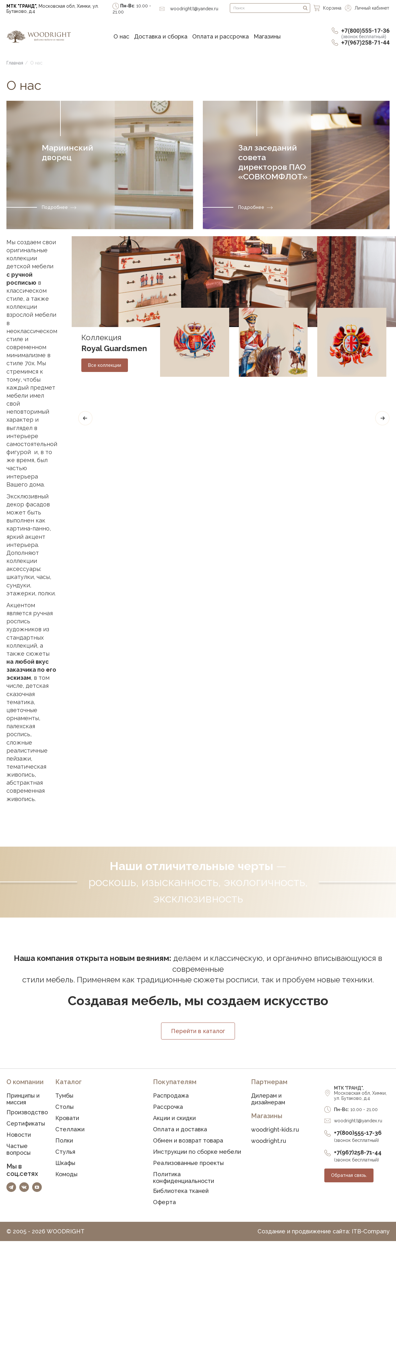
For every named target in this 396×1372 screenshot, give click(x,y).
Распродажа (170, 1096)
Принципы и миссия (23, 1099)
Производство (27, 1112)
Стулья (65, 1152)
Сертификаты (25, 1124)
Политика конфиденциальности (183, 1178)
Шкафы (65, 1163)
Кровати (67, 1118)
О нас (121, 36)
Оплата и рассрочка (220, 36)
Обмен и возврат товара (188, 1141)
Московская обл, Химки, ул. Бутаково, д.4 (52, 9)
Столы (64, 1107)
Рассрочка (168, 1107)
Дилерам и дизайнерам (268, 1099)
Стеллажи (70, 1129)
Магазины (267, 36)
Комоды (66, 1174)
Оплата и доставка (180, 1129)
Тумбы (64, 1096)
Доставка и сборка (160, 36)
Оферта (164, 1202)
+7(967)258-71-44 (365, 42)
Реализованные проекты (188, 1163)
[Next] (382, 418)
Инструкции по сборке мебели (197, 1152)
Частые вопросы (18, 1150)
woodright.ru (268, 1141)
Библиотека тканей (180, 1191)
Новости (18, 1135)
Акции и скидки (174, 1118)
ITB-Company (371, 1232)
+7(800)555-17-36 (365, 33)
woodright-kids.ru (275, 1130)
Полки (64, 1141)
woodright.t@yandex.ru (358, 1121)
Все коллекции (104, 365)
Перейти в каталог (198, 1031)
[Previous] (85, 418)
